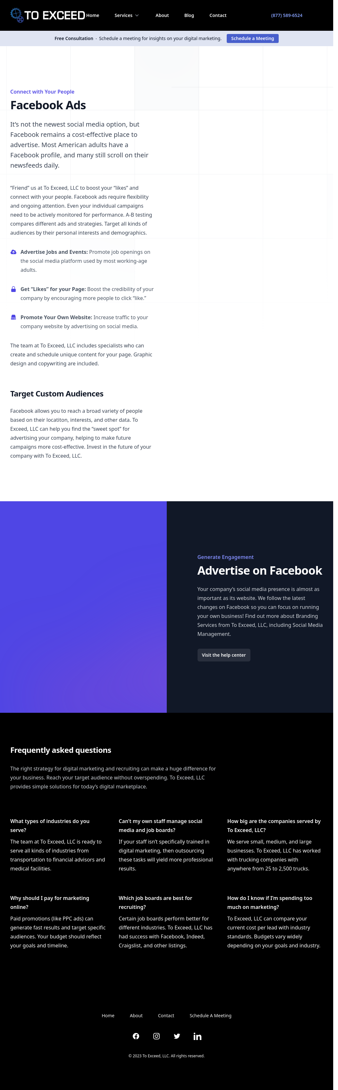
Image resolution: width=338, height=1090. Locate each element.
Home (92, 15)
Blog (189, 15)
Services (127, 15)
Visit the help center (224, 655)
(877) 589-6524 (286, 15)
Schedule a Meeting (252, 38)
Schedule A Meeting (210, 1015)
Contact (217, 15)
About (162, 15)
